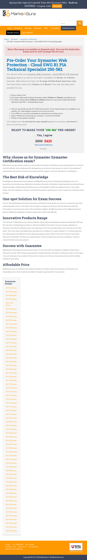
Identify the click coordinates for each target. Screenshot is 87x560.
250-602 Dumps (11, 433)
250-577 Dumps (11, 407)
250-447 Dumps (11, 516)
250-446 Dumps (11, 316)
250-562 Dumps (11, 354)
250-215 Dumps (11, 288)
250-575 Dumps (11, 399)
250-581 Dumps (11, 418)
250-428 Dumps (11, 531)
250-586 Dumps (11, 493)
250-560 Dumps (11, 350)
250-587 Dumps (11, 497)
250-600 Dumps (11, 478)
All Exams (28, 28)
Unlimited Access (68, 28)
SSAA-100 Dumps (9, 304)
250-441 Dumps (11, 527)
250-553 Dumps (11, 339)
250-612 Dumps (11, 459)
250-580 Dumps (11, 501)
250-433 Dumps (11, 299)
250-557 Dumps (11, 343)
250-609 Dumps (11, 452)
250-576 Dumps (11, 403)
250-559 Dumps (11, 346)
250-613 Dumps (11, 463)
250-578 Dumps (11, 410)
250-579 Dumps (11, 414)
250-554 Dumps (11, 328)
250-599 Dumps (11, 429)
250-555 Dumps (11, 331)
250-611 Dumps (11, 455)
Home (9, 28)
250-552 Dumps (11, 335)
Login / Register (27, 33)
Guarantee (38, 28)
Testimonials (55, 28)
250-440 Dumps (11, 523)
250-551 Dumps (11, 324)
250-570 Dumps (11, 380)
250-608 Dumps (11, 448)
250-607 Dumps (11, 444)
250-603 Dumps (11, 437)
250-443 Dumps (11, 313)
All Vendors (18, 28)
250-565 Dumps (11, 365)
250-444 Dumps (11, 309)
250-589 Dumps (11, 474)
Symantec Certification (28, 39)
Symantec (14, 39)
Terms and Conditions (43, 145)
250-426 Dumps (11, 295)
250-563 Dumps (11, 358)
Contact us (10, 547)
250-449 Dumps (11, 320)
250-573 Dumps (11, 392)
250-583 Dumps (11, 422)
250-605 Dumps (11, 440)
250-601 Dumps (11, 482)
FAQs (46, 28)
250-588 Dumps (11, 470)
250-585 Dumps (11, 489)
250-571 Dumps (11, 384)
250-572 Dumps (11, 388)
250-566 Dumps (11, 369)
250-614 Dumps (11, 467)
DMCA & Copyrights (14, 549)
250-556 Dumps (11, 512)
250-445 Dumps (11, 508)
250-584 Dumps (11, 486)
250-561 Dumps (11, 504)
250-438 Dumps (11, 519)
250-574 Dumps (11, 395)
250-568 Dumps (11, 377)
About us (22, 547)
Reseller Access (13, 33)
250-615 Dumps (11, 425)
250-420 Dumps (11, 292)
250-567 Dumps (11, 373)
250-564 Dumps (11, 361)
